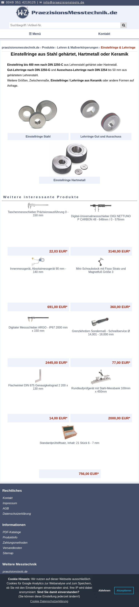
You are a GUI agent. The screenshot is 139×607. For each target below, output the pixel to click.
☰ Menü (35, 34)
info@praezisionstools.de (63, 2)
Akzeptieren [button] (124, 590)
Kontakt (104, 34)
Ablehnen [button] (104, 590)
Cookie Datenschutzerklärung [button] (49, 601)
